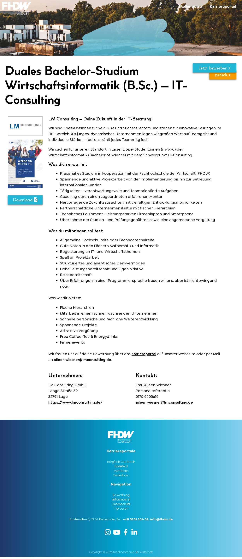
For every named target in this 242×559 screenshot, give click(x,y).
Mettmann (121, 471)
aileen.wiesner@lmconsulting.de (84, 359)
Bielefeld (121, 466)
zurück (222, 80)
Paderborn (121, 476)
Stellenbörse (190, 6)
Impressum (121, 510)
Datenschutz (121, 505)
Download (25, 200)
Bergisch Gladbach (121, 461)
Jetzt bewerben (214, 68)
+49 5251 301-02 (136, 521)
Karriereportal (223, 6)
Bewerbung (121, 496)
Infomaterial (121, 501)
